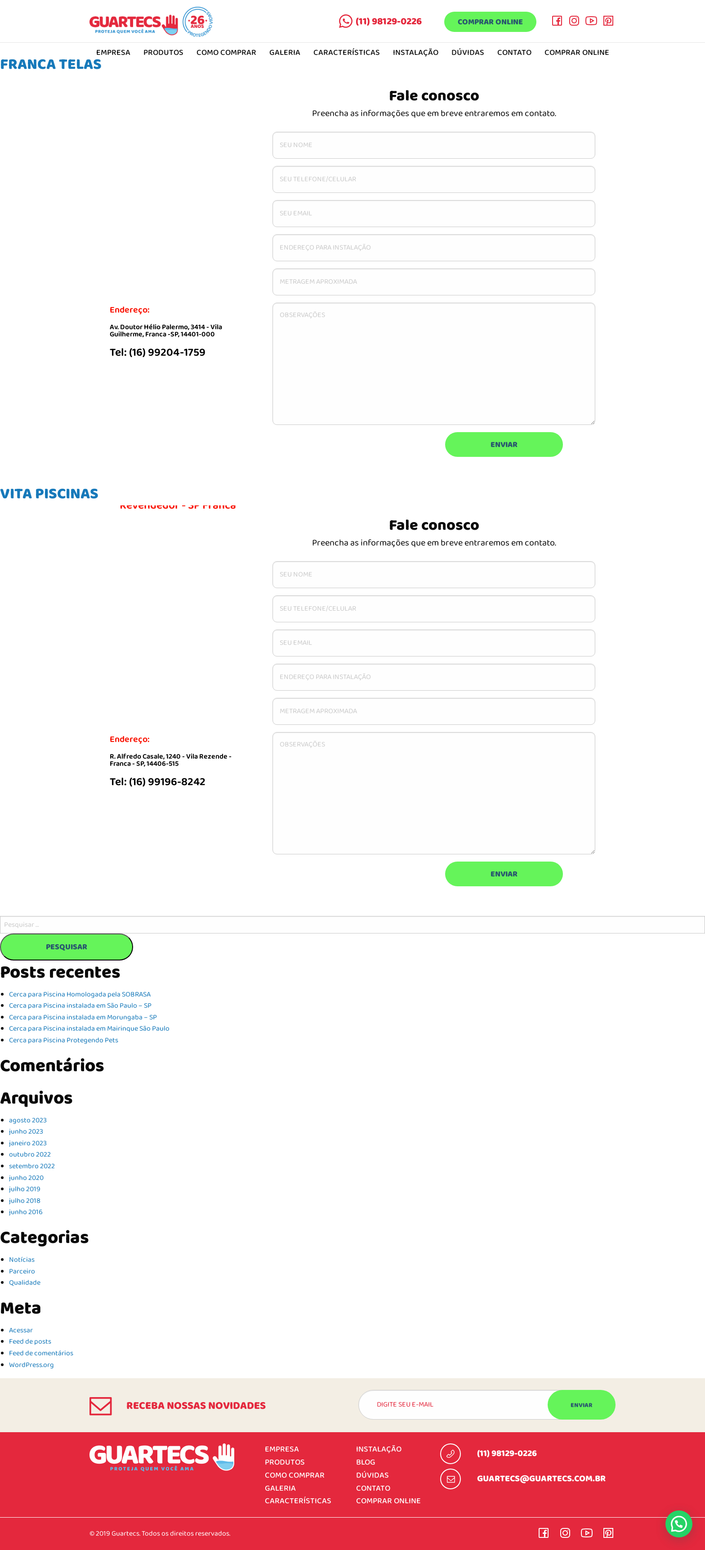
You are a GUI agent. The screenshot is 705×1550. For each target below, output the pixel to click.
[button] (678, 1523)
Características (346, 53)
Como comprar (226, 53)
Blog (365, 1462)
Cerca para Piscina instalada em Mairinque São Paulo (89, 1029)
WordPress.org (31, 1365)
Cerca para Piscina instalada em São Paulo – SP (80, 1006)
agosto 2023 (28, 1120)
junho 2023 (26, 1132)
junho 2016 (26, 1212)
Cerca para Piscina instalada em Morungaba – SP (83, 1017)
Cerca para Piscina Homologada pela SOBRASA (80, 995)
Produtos (163, 53)
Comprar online (490, 22)
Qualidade (24, 1283)
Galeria (284, 53)
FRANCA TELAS (51, 64)
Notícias (22, 1260)
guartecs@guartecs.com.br (541, 1479)
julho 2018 (24, 1201)
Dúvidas (467, 53)
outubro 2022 (30, 1155)
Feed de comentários (41, 1353)
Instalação (415, 53)
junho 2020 (26, 1178)
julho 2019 (24, 1189)
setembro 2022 (32, 1166)
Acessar (21, 1330)
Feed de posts (30, 1342)
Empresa (282, 1449)
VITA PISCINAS (49, 494)
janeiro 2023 (28, 1143)
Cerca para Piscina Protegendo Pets (63, 1040)
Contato (514, 53)
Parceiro (22, 1272)
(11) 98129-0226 (389, 21)
